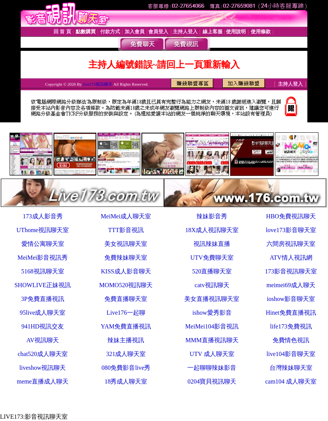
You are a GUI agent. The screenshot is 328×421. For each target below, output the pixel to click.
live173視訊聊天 (97, 84)
